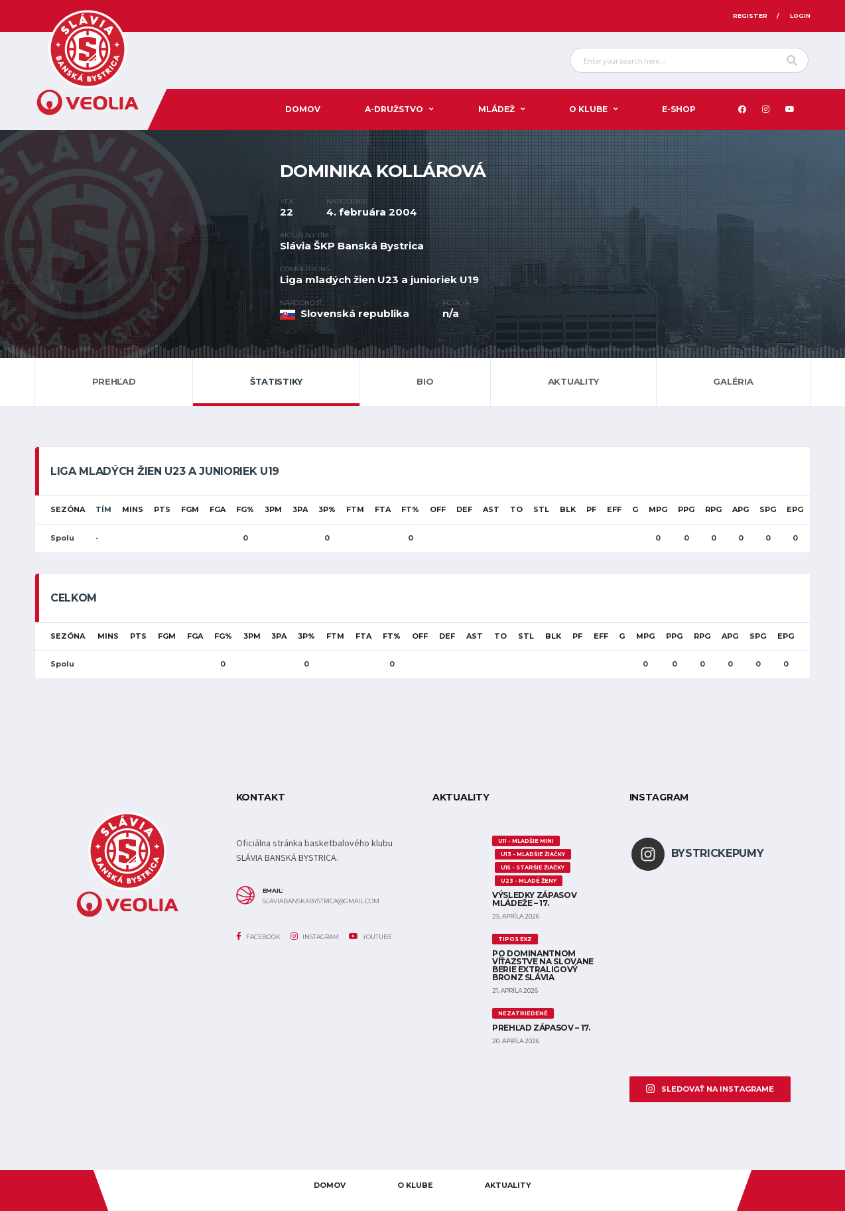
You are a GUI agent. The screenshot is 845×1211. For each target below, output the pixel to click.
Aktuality (574, 381)
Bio (425, 381)
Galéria (733, 381)
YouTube (370, 936)
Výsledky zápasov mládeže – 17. (534, 899)
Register (750, 15)
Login (800, 15)
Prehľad (114, 381)
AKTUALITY (508, 1185)
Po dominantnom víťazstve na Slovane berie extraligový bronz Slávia (543, 965)
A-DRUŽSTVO (394, 109)
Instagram (315, 936)
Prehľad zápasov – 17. (541, 1028)
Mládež (496, 109)
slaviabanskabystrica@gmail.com (321, 901)
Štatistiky (276, 381)
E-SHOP (679, 109)
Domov (302, 109)
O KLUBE (588, 109)
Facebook (258, 936)
